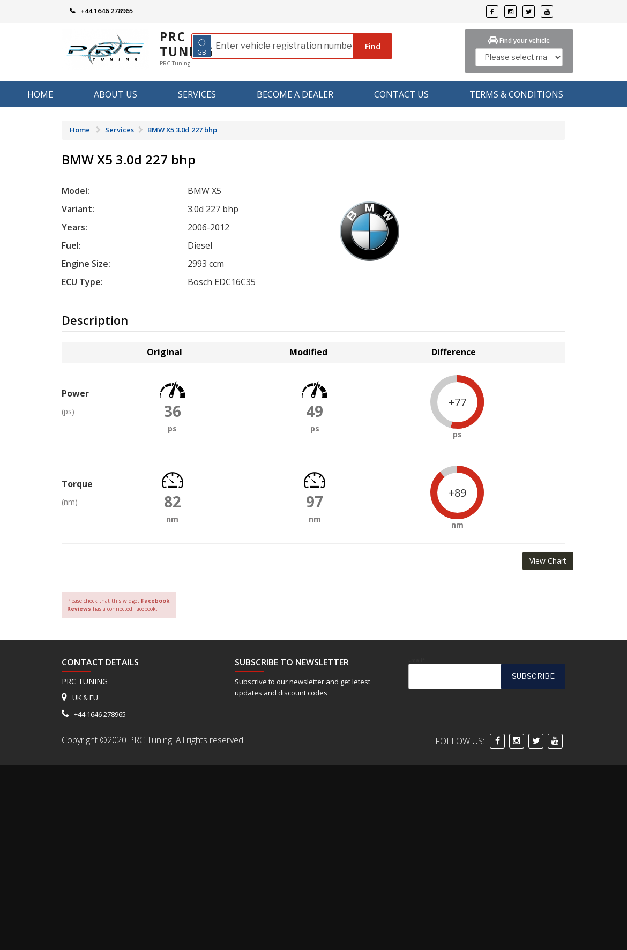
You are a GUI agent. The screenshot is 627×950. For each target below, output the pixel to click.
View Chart (547, 561)
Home (40, 94)
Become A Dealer (295, 94)
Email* (486, 673)
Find (372, 46)
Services (197, 94)
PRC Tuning (187, 44)
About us (115, 94)
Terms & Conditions (516, 94)
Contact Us (401, 94)
